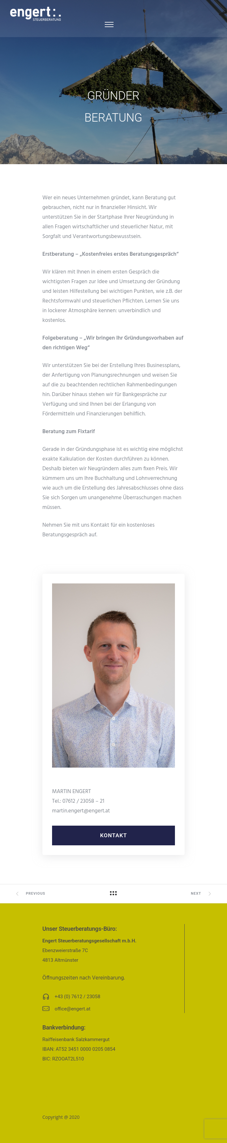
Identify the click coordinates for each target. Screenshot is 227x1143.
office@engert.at (73, 1009)
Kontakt (113, 835)
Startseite (52, 1095)
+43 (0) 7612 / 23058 (77, 996)
